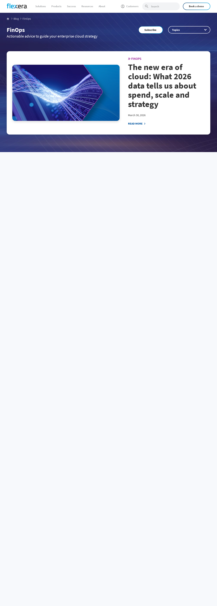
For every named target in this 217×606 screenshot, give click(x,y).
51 (36, 409)
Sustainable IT (14, 555)
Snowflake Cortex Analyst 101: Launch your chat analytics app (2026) (107, 371)
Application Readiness (140, 520)
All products (135, 538)
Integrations (135, 532)
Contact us (177, 520)
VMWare (75, 532)
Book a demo (196, 6)
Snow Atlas (135, 514)
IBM (73, 509)
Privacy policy (165, 582)
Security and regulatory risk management (28, 549)
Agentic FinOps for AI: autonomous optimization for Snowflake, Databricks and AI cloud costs (177, 293)
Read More (135, 123)
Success (71, 6)
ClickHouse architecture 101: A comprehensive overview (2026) (179, 369)
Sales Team (140, 458)
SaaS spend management (20, 520)
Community (169, 458)
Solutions (40, 6)
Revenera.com (178, 549)
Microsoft (75, 520)
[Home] (17, 6)
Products (56, 6)
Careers (175, 514)
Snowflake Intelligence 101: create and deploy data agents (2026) (177, 216)
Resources (87, 6)
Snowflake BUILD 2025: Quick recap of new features (36, 369)
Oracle (74, 514)
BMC (73, 555)
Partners (175, 543)
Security (133, 526)
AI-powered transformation (21, 561)
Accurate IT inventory (18, 543)
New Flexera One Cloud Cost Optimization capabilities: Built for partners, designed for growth (38, 293)
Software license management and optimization (32, 514)
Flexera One (135, 509)
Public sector (13, 566)
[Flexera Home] (8, 18)
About (102, 6)
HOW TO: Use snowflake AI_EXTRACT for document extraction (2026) (104, 216)
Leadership (177, 532)
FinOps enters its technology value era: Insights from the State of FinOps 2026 (105, 291)
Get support (177, 526)
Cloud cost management (20, 526)
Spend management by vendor (89, 503)
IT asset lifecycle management (22, 532)
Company (177, 503)
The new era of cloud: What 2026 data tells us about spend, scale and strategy (162, 85)
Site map (205, 582)
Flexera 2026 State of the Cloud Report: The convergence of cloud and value (37, 216)
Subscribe (150, 30)
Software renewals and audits (22, 509)
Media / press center (181, 538)
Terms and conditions (187, 582)
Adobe (74, 561)
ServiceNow (77, 538)
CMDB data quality (16, 538)
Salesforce (76, 549)
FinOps (16, 30)
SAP (73, 526)
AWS (73, 543)
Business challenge (18, 503)
